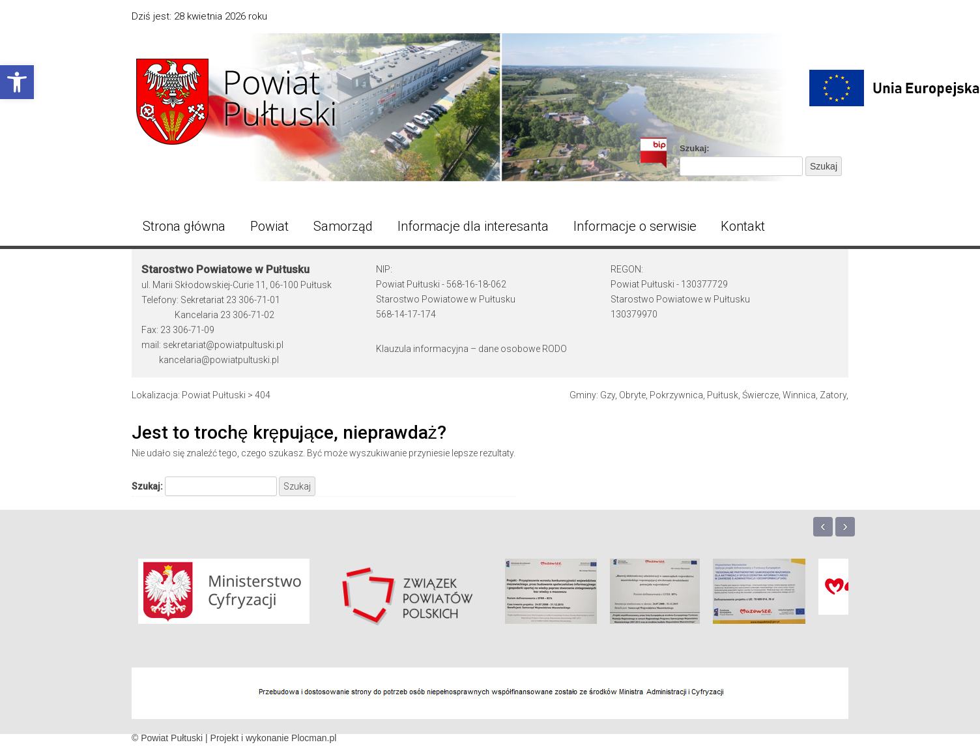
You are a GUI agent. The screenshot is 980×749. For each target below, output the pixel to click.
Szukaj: (695, 148)
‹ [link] (823, 526)
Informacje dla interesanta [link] (473, 226)
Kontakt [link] (743, 226)
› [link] (845, 526)
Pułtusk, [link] (723, 395)
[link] (17, 82)
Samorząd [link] (343, 226)
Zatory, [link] (834, 395)
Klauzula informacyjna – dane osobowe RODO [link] (471, 349)
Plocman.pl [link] (313, 738)
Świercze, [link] (761, 395)
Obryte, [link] (633, 395)
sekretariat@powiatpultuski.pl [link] (223, 345)
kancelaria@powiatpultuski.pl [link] (219, 360)
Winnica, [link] (800, 395)
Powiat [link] (269, 226)
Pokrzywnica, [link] (677, 395)
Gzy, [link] (608, 395)
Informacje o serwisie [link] (635, 226)
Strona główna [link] (184, 226)
